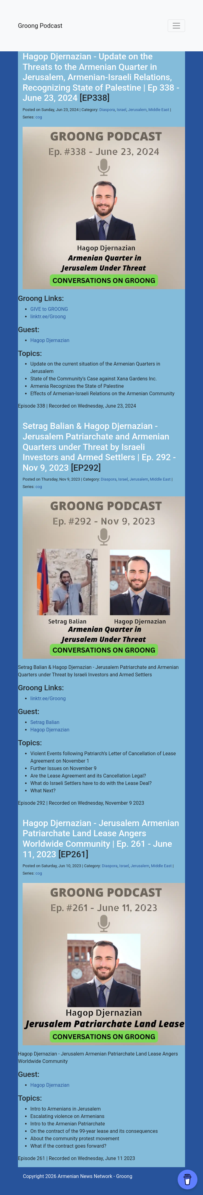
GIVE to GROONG (49, 309)
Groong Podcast (40, 25)
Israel (121, 109)
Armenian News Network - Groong (95, 1176)
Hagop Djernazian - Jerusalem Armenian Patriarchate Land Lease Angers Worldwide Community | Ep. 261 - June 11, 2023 (101, 838)
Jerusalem (137, 109)
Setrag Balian (44, 722)
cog (39, 117)
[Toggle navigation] (176, 25)
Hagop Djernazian (49, 340)
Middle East (159, 109)
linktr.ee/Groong (48, 316)
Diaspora (107, 109)
